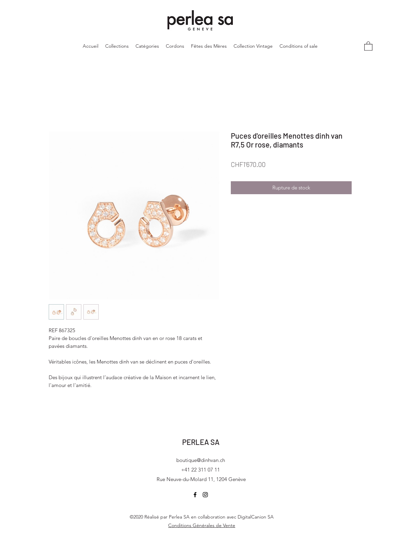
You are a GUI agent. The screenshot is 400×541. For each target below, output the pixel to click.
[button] (368, 46)
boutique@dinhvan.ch (200, 460)
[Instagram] (205, 494)
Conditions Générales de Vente (201, 525)
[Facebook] (195, 494)
